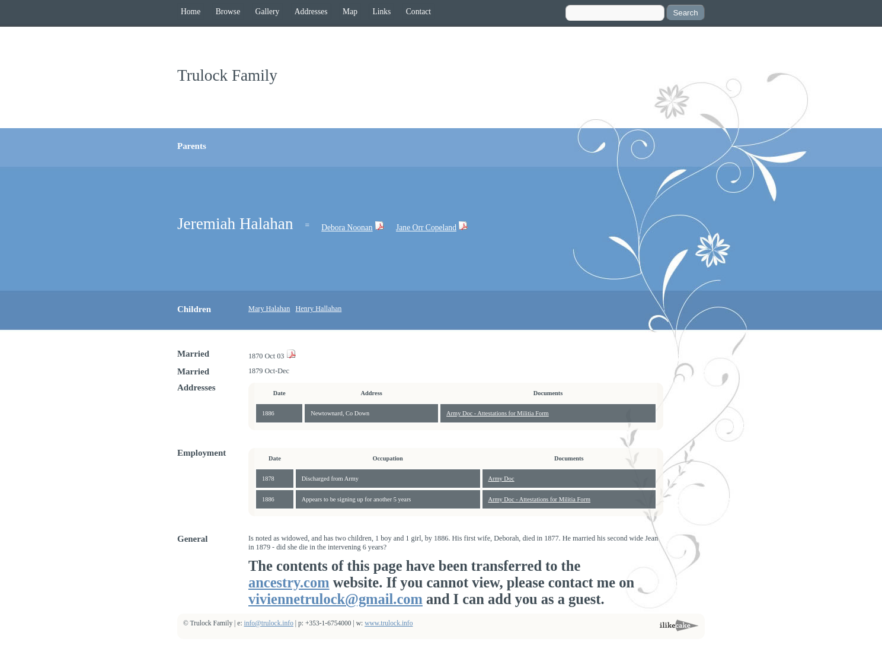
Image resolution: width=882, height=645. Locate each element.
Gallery (267, 11)
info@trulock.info (268, 623)
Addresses (311, 11)
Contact (418, 11)
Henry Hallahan (319, 308)
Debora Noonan (346, 227)
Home (190, 11)
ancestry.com (289, 582)
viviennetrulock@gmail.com (335, 599)
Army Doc (501, 478)
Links (381, 11)
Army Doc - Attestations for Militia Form (497, 413)
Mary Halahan (269, 308)
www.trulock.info (389, 623)
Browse (228, 11)
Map (350, 11)
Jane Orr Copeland (426, 227)
